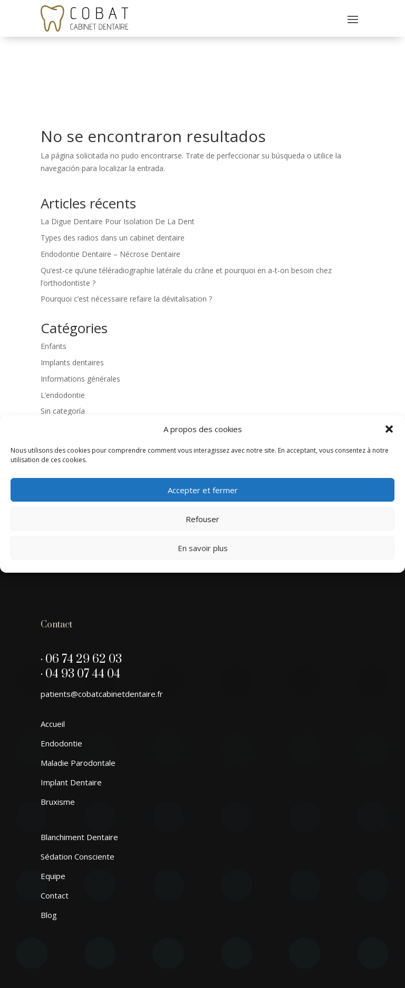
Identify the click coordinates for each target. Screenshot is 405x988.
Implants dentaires (72, 301)
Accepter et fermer (203, 490)
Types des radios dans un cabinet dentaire (113, 177)
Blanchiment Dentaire (79, 776)
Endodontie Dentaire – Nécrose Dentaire (110, 193)
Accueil (53, 662)
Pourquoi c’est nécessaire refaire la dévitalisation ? (126, 238)
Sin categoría (63, 350)
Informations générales (80, 318)
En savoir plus (203, 548)
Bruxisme (58, 740)
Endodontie (61, 682)
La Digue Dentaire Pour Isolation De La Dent (118, 160)
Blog (49, 854)
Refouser (202, 519)
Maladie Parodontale (78, 701)
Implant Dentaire (71, 721)
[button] (389, 429)
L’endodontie (63, 334)
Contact (55, 834)
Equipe (53, 815)
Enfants (53, 285)
